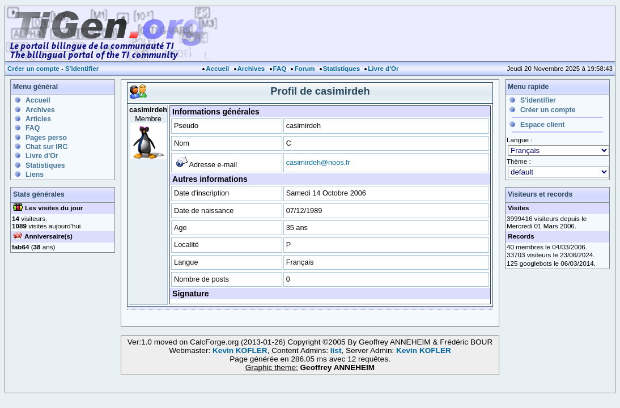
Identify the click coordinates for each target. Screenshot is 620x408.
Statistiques (341, 68)
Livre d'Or (383, 68)
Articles (38, 119)
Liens (35, 174)
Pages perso (46, 138)
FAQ (280, 68)
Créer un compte (33, 68)
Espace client (542, 125)
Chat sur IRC (46, 147)
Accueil (217, 68)
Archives (251, 68)
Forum (304, 68)
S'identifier (82, 68)
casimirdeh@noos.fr (318, 162)
